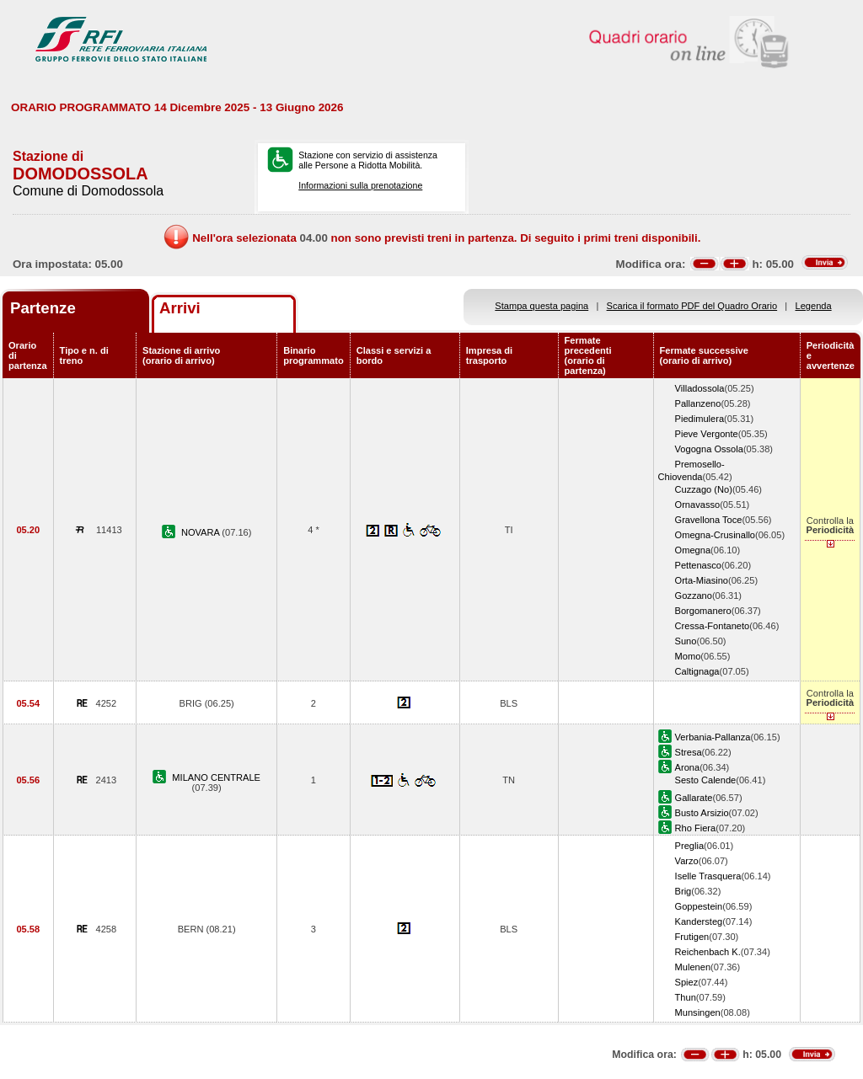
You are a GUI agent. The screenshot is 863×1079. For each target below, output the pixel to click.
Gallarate (694, 798)
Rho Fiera (695, 828)
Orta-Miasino (701, 580)
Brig (683, 891)
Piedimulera (700, 419)
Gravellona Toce (708, 520)
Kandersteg (699, 921)
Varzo (687, 861)
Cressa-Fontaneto (712, 626)
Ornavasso (698, 504)
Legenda (814, 306)
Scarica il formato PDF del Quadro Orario (692, 306)
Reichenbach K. (708, 952)
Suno (686, 641)
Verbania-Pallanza (713, 737)
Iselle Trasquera (708, 876)
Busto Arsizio (702, 813)
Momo (688, 656)
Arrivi (180, 308)
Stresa (688, 752)
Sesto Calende (706, 780)
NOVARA (201, 532)
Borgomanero (703, 611)
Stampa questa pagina (541, 306)
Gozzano (693, 595)
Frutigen (692, 937)
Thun (685, 997)
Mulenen (693, 967)
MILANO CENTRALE (216, 777)
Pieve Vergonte (706, 434)
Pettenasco (698, 565)
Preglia (689, 846)
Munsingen (698, 1012)
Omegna (693, 550)
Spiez (687, 982)
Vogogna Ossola (709, 449)
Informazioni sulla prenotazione (360, 185)
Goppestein (699, 906)
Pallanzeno (698, 403)
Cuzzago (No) (703, 489)
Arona (687, 767)
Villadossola (700, 388)
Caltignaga (697, 671)
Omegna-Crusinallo (715, 535)
